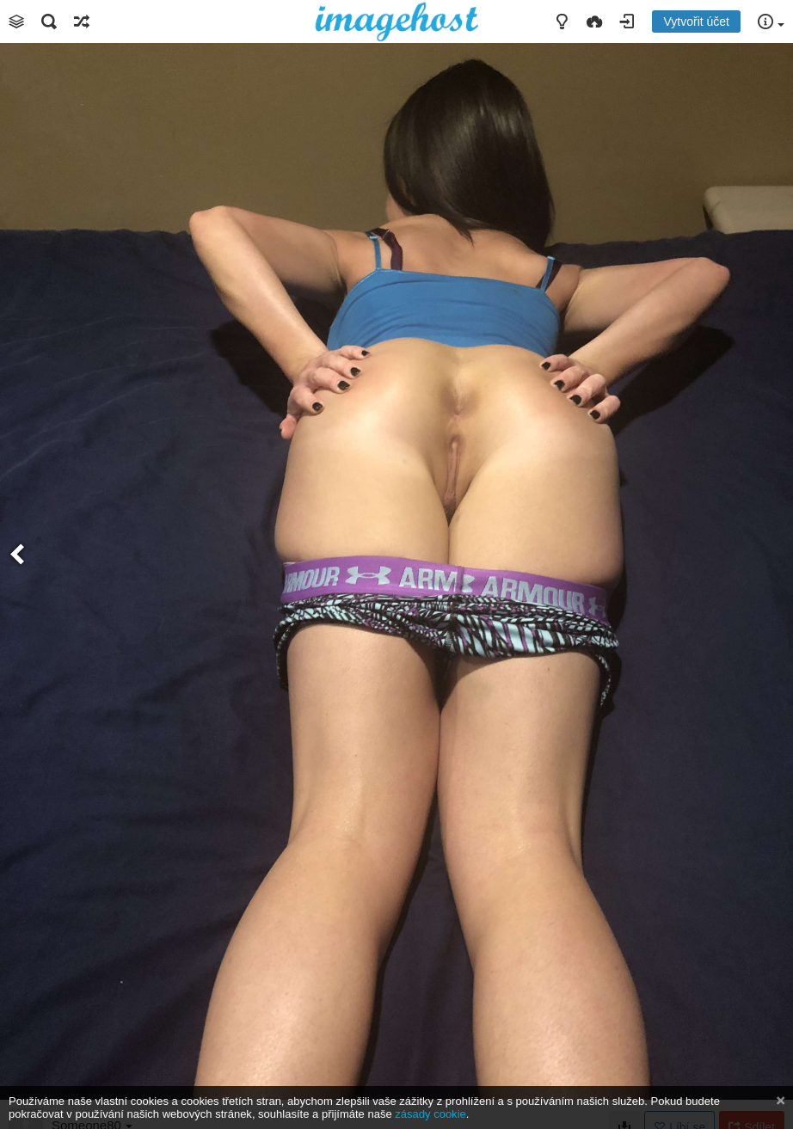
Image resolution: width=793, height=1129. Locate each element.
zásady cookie (430, 1114)
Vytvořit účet (696, 21)
